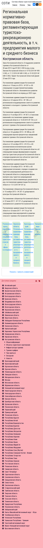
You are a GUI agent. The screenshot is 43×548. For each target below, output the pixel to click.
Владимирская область (13, 302)
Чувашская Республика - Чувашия (16, 520)
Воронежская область (12, 310)
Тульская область (11, 499)
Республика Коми (11, 439)
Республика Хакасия (12, 461)
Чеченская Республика (13, 518)
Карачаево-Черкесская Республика (17, 331)
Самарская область (12, 469)
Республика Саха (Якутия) (14, 450)
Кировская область (11, 337)
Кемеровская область (12, 334)
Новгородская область (13, 393)
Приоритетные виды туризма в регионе (38, 229)
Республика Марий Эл (12, 445)
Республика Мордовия (13, 447)
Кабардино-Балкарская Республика (17, 321)
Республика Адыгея (12, 418)
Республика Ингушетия (13, 431)
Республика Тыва (11, 458)
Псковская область (11, 415)
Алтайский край (10, 285)
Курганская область (12, 366)
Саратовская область (12, 474)
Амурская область (11, 288)
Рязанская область (11, 466)
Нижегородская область (13, 391)
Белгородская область (13, 296)
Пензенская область (12, 407)
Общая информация (13, 342)
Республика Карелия (12, 437)
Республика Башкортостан (14, 423)
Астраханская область (13, 294)
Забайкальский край (12, 312)
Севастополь (9, 483)
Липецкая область (11, 375)
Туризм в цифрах (12, 350)
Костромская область (12, 339)
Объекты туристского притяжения (18, 345)
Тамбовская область (12, 491)
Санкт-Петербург (11, 472)
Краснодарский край (12, 361)
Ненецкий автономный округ (15, 388)
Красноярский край (11, 364)
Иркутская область (11, 318)
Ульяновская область (12, 507)
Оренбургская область (13, 402)
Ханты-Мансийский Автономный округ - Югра (20, 512)
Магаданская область (12, 377)
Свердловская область (13, 480)
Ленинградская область (13, 372)
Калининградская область (14, 323)
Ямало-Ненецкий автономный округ (17, 526)
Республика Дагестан (12, 429)
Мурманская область (12, 385)
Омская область (10, 399)
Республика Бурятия (12, 426)
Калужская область (12, 326)
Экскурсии (9, 356)
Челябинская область (12, 515)
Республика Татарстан (13, 456)
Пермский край (10, 410)
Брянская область (11, 299)
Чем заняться (11, 353)
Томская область (11, 496)
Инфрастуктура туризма (14, 348)
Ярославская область (12, 528)
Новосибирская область (13, 396)
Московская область (12, 383)
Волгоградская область (13, 304)
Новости (9, 358)
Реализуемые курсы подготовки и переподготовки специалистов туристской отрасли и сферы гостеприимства (6, 237)
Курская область (11, 369)
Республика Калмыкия (13, 434)
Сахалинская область (12, 477)
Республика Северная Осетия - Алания (18, 453)
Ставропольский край (12, 488)
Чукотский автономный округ (15, 523)
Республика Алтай (11, 420)
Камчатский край (10, 329)
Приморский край (11, 412)
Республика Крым (11, 442)
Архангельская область (13, 291)
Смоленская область (12, 485)
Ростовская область (12, 464)
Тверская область (11, 493)
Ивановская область (12, 315)
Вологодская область (12, 307)
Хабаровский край (11, 510)
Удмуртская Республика (13, 504)
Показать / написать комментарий (21, 272)
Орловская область (11, 404)
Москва (7, 380)
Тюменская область (12, 501)
